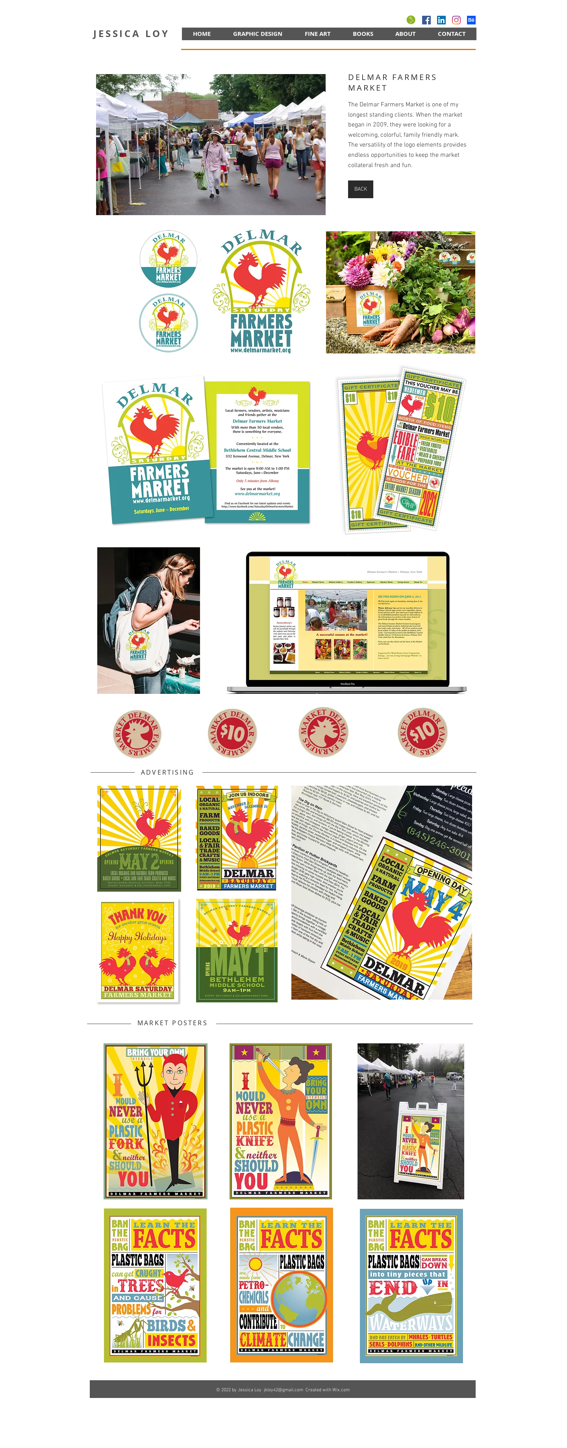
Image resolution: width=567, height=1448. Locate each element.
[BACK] (360, 189)
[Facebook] (426, 20)
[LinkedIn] (441, 20)
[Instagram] (456, 20)
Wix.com (341, 1390)
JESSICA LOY (131, 33)
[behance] (471, 20)
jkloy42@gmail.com (283, 1390)
